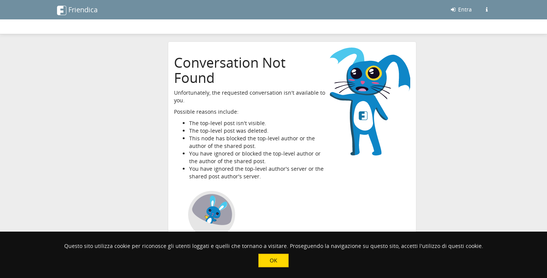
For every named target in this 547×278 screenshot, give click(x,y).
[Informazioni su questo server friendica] (486, 9)
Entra (461, 9)
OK (273, 260)
